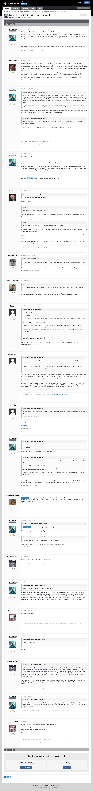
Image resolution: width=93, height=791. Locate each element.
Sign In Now (67, 767)
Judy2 (37, 284)
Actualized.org (36, 785)
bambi (12, 306)
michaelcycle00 (12, 281)
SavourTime (12, 61)
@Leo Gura (29, 178)
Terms (42, 785)
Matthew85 (12, 256)
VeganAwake (13, 611)
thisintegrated (17, 17)
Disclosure (52, 785)
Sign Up (87, 2)
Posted (27, 29)
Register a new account (26, 767)
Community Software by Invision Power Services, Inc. (46, 788)
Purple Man (12, 354)
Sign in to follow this (75, 15)
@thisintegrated (25, 498)
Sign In (80, 2)
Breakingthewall (12, 495)
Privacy (47, 785)
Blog (33, 8)
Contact (58, 785)
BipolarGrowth (13, 557)
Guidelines (15, 8)
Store (40, 8)
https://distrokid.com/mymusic (60, 394)
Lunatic (13, 405)
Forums (7, 8)
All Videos (25, 8)
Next (11, 24)
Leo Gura (38, 258)
